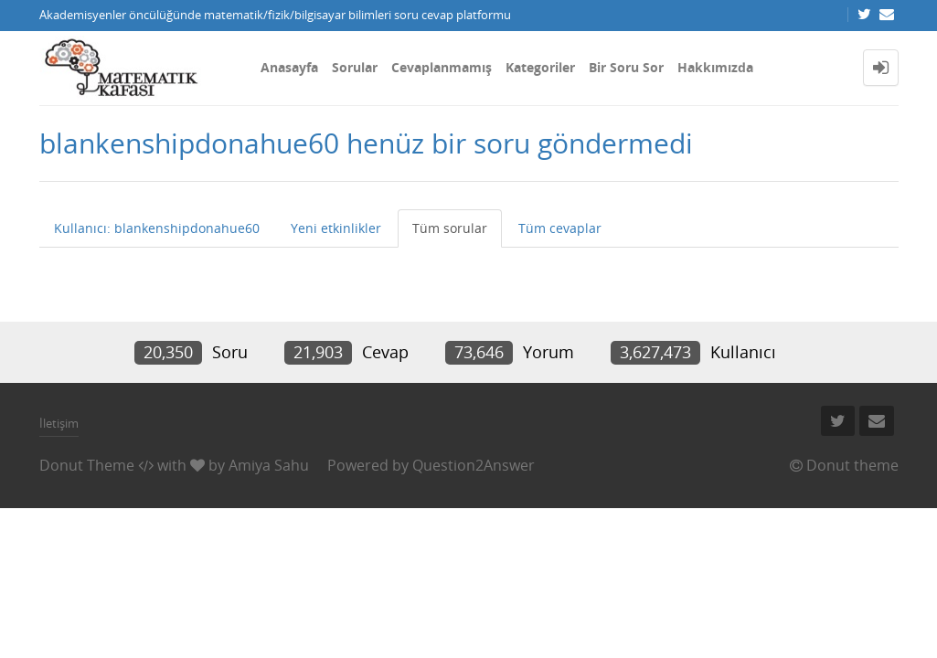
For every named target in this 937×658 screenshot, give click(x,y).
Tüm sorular (449, 228)
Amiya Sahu (269, 465)
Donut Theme (86, 465)
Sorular (355, 67)
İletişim (59, 423)
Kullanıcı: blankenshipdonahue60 (157, 228)
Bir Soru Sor (626, 67)
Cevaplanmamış (441, 67)
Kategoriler (540, 67)
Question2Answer (473, 465)
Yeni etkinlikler (336, 228)
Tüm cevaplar (560, 228)
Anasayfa (289, 67)
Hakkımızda (715, 67)
